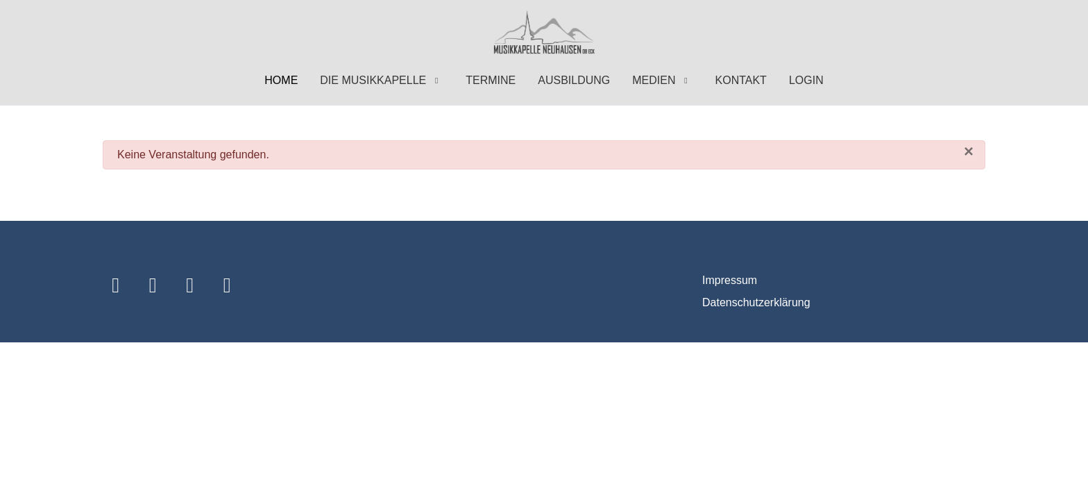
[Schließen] (969, 151)
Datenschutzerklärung (756, 302)
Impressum (729, 280)
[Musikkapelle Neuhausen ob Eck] (543, 33)
